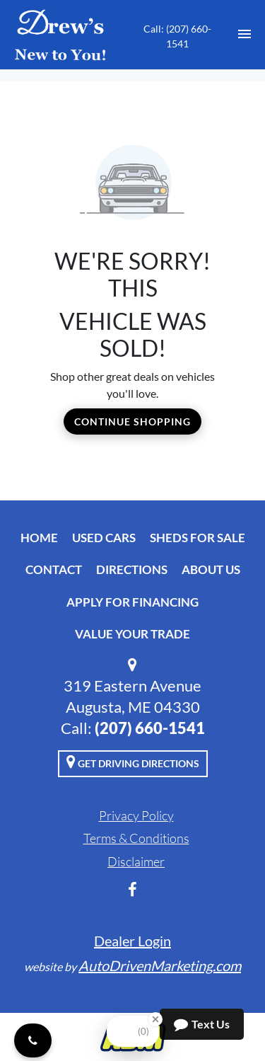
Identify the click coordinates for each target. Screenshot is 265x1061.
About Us (211, 569)
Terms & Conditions (136, 838)
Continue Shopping (132, 421)
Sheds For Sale (197, 537)
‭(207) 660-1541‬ (150, 728)
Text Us (202, 1024)
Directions (131, 569)
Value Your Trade (132, 633)
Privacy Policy (136, 815)
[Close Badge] (155, 1019)
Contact (53, 569)
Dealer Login (132, 940)
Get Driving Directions (132, 761)
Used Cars (104, 537)
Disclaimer (136, 861)
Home (39, 537)
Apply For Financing (132, 602)
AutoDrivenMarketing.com (159, 965)
